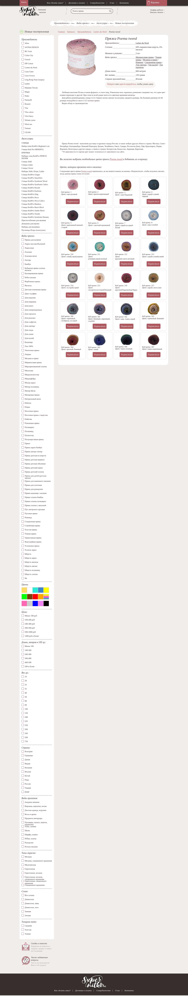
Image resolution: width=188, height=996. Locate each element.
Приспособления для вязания (34, 220)
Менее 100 (29, 646)
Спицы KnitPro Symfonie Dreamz (35, 217)
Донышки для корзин (30, 224)
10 (26, 677)
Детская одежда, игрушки (35, 810)
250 (26, 725)
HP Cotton (29, 64)
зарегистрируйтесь (127, 84)
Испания (28, 768)
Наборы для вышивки (31, 227)
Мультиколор (30, 865)
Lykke (27, 84)
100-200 (28, 650)
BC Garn (28, 51)
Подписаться (72, 201)
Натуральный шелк (33, 399)
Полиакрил (29, 427)
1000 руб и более (32, 636)
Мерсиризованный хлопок (36, 366)
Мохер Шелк (30, 391)
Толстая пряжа (31, 530)
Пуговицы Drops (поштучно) (33, 230)
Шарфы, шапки (31, 835)
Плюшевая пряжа (32, 423)
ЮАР (27, 792)
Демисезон (29, 899)
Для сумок (29, 334)
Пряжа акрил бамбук (33, 447)
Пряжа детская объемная (35, 464)
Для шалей (29, 338)
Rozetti (27, 104)
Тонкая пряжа (30, 534)
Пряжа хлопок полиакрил (35, 501)
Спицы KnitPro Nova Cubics (33, 201)
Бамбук (28, 264)
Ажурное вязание (32, 802)
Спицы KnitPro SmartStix (32, 178)
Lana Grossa (30, 76)
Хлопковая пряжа (32, 546)
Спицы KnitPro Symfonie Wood (34, 181)
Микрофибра (30, 379)
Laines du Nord (31, 68)
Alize (27, 43)
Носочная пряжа (32, 411)
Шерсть (28, 554)
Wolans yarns (30, 120)
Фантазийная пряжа (33, 542)
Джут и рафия (30, 294)
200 (26, 717)
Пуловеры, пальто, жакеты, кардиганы (36, 822)
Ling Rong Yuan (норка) (34, 80)
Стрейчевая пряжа (32, 526)
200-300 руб (30, 624)
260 (26, 729)
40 (26, 693)
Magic (27, 92)
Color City (29, 55)
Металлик (29, 371)
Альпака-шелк (31, 256)
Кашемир (29, 342)
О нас (112, 3)
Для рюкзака (30, 318)
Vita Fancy (29, 116)
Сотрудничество (97, 3)
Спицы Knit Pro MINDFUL (33, 150)
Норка (27, 407)
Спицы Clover (27, 168)
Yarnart (28, 128)
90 (26, 705)
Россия (28, 784)
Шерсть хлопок (31, 574)
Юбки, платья (30, 839)
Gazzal (27, 60)
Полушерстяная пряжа (34, 439)
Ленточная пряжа (32, 350)
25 (26, 685)
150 (26, 713)
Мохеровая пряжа (32, 395)
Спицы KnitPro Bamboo (31, 204)
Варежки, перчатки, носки (36, 806)
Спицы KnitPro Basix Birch (33, 207)
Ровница (28, 517)
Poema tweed (116, 159)
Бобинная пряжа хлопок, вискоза (35, 269)
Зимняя (28, 911)
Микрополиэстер (32, 375)
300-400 (28, 658)
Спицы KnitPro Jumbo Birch (33, 211)
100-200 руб (30, 620)
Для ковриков (30, 302)
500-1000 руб (30, 632)
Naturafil (28, 100)
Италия (28, 772)
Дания (27, 760)
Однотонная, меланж (33, 873)
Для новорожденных (33, 310)
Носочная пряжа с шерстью (36, 415)
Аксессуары (101, 23)
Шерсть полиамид (32, 570)
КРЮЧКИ (26, 153)
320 (26, 733)
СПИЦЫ (25, 143)
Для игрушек (30, 298)
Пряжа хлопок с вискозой (35, 505)
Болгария (29, 752)
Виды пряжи (83, 23)
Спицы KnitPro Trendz (31, 214)
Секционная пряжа (33, 522)
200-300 (28, 654)
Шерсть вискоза (31, 562)
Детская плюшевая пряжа (35, 290)
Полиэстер (29, 435)
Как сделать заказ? (55, 3)
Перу (27, 780)
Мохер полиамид (32, 387)
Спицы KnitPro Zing (30, 194)
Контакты (124, 3)
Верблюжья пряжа (32, 281)
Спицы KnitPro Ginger (31, 175)
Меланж (28, 857)
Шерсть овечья (31, 566)
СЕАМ (27, 132)
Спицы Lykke (27, 165)
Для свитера (30, 326)
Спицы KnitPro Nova (30, 198)
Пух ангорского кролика (35, 509)
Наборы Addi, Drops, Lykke (33, 171)
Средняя (28, 926)
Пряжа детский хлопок (34, 472)
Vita (26, 108)
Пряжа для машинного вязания (38, 481)
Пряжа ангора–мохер (33, 452)
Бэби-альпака (30, 277)
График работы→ (157, 10)
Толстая (28, 930)
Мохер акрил (30, 383)
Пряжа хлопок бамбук (34, 497)
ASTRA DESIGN (32, 47)
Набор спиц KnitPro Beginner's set (35, 146)
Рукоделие (29, 843)
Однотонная (30, 869)
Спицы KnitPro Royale (31, 188)
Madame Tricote (31, 88)
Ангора (28, 260)
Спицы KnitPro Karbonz (31, 191)
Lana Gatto (29, 72)
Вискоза (28, 285)
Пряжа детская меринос (35, 460)
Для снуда (29, 330)
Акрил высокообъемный (35, 244)
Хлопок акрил (30, 550)
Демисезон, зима (32, 903)
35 (26, 689)
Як (26, 578)
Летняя (28, 915)
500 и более (29, 667)
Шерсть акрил (31, 558)
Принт (27, 443)
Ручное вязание (31, 847)
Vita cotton (29, 112)
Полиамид (29, 431)
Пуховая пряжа (31, 513)
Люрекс (28, 354)
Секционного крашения (35, 885)
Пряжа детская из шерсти (35, 456)
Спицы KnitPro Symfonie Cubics (35, 185)
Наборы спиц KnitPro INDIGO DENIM (34, 157)
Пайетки (28, 419)
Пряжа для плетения (33, 485)
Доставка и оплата (77, 3)
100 (26, 709)
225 (26, 721)
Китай (27, 776)
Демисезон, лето (32, 907)
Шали (27, 830)
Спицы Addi (27, 162)
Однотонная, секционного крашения (35, 881)
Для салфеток (30, 322)
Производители (61, 23)
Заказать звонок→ (157, 12)
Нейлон (28, 403)
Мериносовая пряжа (33, 362)
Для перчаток (30, 314)
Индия (27, 764)
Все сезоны (29, 895)
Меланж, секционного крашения (38, 861)
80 (26, 701)
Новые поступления (124, 23)
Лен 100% (29, 346)
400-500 (28, 662)
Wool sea (28, 124)
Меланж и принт (32, 358)
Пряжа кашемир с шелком (35, 493)
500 (26, 737)
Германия (29, 756)
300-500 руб (30, 628)
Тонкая (28, 934)
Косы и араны (30, 814)
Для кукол (29, 306)
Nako (27, 96)
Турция (28, 788)
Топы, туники (30, 826)
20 (26, 681)
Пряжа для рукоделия (34, 489)
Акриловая (29, 248)
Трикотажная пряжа (33, 538)
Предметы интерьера (33, 818)
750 (26, 741)
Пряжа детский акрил (34, 468)
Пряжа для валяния (33, 240)
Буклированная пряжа (34, 273)
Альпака (28, 252)
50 (26, 697)
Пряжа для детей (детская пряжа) (35, 477)
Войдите (111, 84)
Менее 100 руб (31, 616)
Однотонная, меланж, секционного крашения (34, 877)
